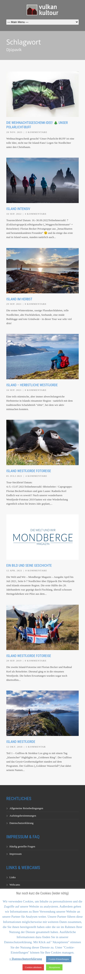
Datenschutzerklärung (21, 823)
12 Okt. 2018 (14, 746)
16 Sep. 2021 (13, 390)
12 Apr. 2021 (14, 570)
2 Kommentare (36, 132)
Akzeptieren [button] (54, 967)
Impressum (15, 853)
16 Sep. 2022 (13, 214)
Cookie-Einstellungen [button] (59, 959)
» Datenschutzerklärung (25, 958)
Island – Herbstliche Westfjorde (32, 385)
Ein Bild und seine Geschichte (29, 566)
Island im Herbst (19, 299)
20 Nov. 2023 (14, 132)
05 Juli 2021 (14, 476)
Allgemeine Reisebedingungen (26, 808)
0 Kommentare (35, 304)
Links (12, 877)
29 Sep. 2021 (13, 304)
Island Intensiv (18, 209)
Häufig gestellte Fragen (22, 846)
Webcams (14, 884)
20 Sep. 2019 (13, 660)
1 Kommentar (36, 746)
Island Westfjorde (20, 742)
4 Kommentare (35, 214)
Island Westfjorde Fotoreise (28, 471)
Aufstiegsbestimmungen (22, 815)
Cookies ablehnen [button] (33, 967)
